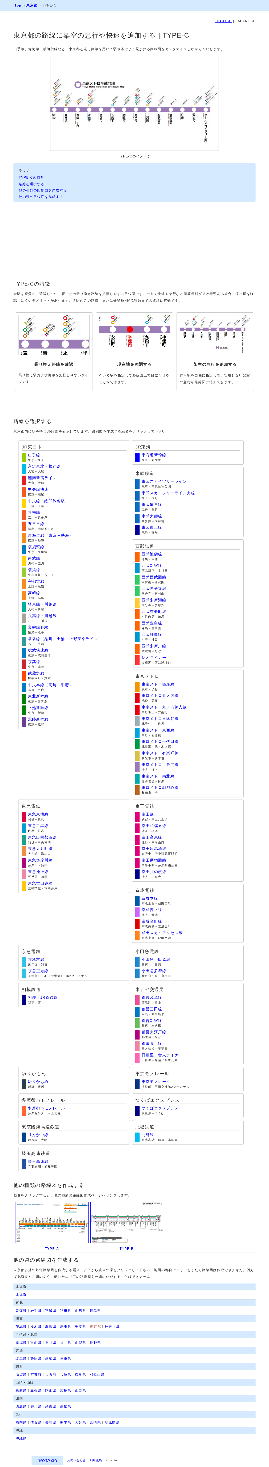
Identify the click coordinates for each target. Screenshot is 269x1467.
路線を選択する (32, 184)
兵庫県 (65, 1374)
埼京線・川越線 (42, 604)
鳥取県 (21, 1390)
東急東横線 (38, 814)
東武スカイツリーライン (164, 481)
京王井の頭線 (154, 872)
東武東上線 (152, 527)
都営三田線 (152, 1009)
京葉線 (34, 662)
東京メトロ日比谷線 (160, 719)
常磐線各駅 (38, 627)
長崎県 (50, 1422)
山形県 (80, 1310)
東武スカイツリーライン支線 (168, 493)
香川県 (36, 1406)
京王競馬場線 (154, 849)
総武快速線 (38, 650)
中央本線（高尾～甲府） (50, 685)
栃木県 (36, 1326)
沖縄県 (21, 1438)
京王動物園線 (154, 860)
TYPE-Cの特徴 (31, 177)
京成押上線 (152, 910)
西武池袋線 (152, 554)
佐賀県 (36, 1422)
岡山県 (50, 1390)
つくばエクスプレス (160, 1108)
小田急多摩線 (154, 971)
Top (18, 5)
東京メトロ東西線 (158, 730)
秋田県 (65, 1310)
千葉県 (80, 1326)
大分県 (80, 1422)
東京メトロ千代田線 (160, 741)
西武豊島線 (152, 623)
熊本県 (65, 1422)
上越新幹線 (38, 708)
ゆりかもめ (38, 1082)
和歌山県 (97, 1374)
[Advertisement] (134, 242)
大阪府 (50, 1374)
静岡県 (36, 1358)
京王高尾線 (152, 837)
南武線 (34, 558)
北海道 (21, 1295)
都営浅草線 (152, 997)
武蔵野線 (36, 673)
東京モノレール (156, 1082)
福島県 (95, 1310)
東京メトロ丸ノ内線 (160, 696)
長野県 (95, 1342)
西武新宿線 (152, 566)
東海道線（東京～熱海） (50, 535)
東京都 (31, 5)
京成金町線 (152, 921)
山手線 (34, 455)
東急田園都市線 (42, 837)
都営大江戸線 (154, 1032)
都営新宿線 (152, 1021)
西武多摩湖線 (154, 600)
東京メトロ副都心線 (160, 787)
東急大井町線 (40, 849)
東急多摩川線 (40, 860)
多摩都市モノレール (46, 1108)
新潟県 (21, 1342)
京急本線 (36, 959)
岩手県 (36, 1310)
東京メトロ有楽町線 (160, 753)
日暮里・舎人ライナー (162, 1055)
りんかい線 (38, 1135)
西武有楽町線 (154, 612)
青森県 (21, 1310)
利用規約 (96, 1460)
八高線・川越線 (42, 616)
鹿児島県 (112, 1422)
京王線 (148, 814)
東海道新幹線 (154, 455)
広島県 (65, 1390)
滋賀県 (21, 1374)
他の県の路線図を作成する (41, 197)
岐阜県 (21, 1358)
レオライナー (154, 657)
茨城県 (21, 1326)
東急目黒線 (38, 826)
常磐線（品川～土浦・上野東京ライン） (65, 639)
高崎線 (34, 593)
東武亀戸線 (152, 504)
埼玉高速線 (38, 1161)
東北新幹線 (38, 696)
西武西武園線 (154, 577)
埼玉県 (65, 1326)
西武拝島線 (152, 634)
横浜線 (34, 570)
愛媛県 (50, 1406)
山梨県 (80, 1342)
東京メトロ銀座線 (158, 684)
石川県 (50, 1342)
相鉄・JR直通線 (43, 997)
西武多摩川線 (154, 646)
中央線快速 (38, 489)
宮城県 (50, 1310)
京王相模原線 (154, 826)
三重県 (65, 1358)
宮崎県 (95, 1422)
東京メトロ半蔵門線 (160, 765)
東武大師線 (152, 516)
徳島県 (21, 1406)
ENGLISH (223, 21)
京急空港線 (38, 971)
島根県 (36, 1390)
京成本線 (150, 898)
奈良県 (80, 1374)
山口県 (80, 1390)
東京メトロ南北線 (158, 776)
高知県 (65, 1406)
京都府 (36, 1374)
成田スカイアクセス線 (162, 933)
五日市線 (36, 524)
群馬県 (50, 1326)
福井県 (65, 1342)
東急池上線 (38, 872)
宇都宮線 (36, 581)
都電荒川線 (152, 1043)
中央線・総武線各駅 (46, 501)
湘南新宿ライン (42, 478)
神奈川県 (112, 1326)
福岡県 (21, 1422)
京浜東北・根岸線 (44, 466)
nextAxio (47, 1460)
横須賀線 (36, 547)
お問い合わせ (76, 1460)
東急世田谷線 (40, 883)
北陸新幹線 (38, 719)
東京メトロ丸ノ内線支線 (164, 707)
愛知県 (50, 1358)
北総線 (148, 1135)
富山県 (36, 1342)
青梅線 (34, 512)
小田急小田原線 (156, 959)
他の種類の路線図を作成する (43, 190)
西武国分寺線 (154, 588)
